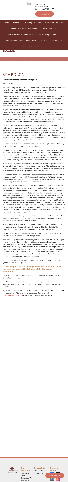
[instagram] (58, 479)
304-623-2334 (40, 4)
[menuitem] (7, 23)
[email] (52, 479)
